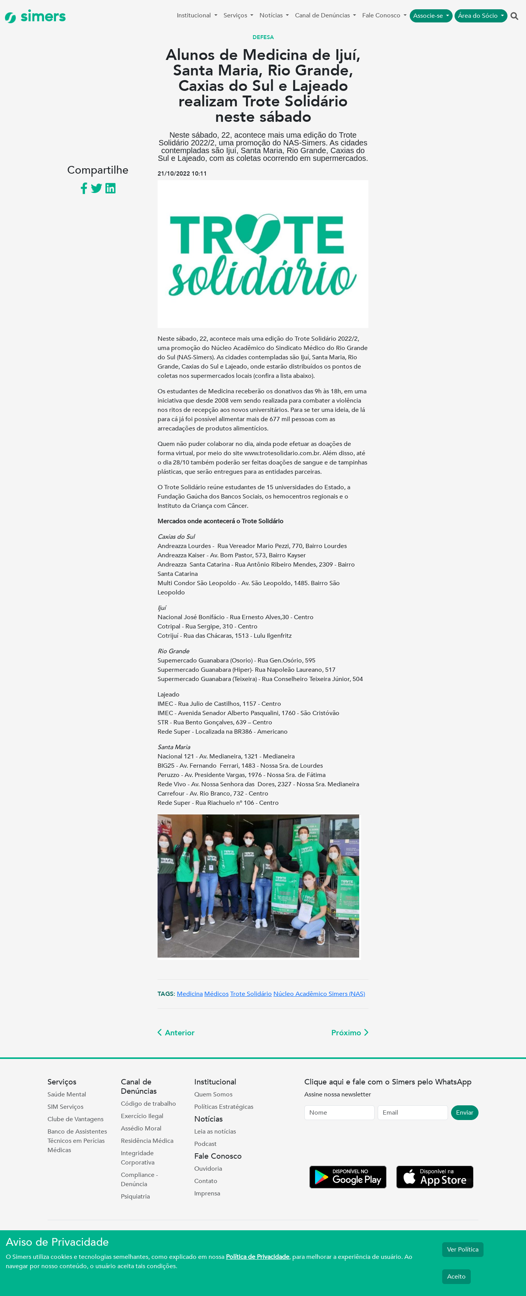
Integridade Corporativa (137, 1158)
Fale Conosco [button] (382, 15)
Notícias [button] (272, 15)
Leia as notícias (215, 1131)
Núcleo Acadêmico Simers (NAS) (319, 994)
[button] (514, 17)
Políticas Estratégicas (223, 1107)
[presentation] (363, 1144)
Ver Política (462, 1249)
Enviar (464, 1112)
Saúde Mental (67, 1094)
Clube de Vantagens (76, 1119)
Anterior (176, 1033)
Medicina (190, 994)
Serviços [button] (236, 15)
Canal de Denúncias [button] (323, 15)
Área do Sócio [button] (478, 16)
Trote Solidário (251, 994)
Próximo (349, 1033)
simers (35, 16)
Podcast (205, 1144)
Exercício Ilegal (142, 1116)
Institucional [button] (194, 15)
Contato (205, 1181)
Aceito (456, 1276)
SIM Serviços (65, 1107)
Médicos (216, 994)
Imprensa (207, 1193)
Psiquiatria (135, 1196)
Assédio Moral (141, 1128)
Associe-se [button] (429, 16)
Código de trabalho (148, 1104)
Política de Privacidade (257, 1257)
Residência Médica (147, 1141)
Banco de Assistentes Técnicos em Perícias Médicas (77, 1140)
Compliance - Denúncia (139, 1179)
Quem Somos (213, 1094)
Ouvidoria (208, 1169)
